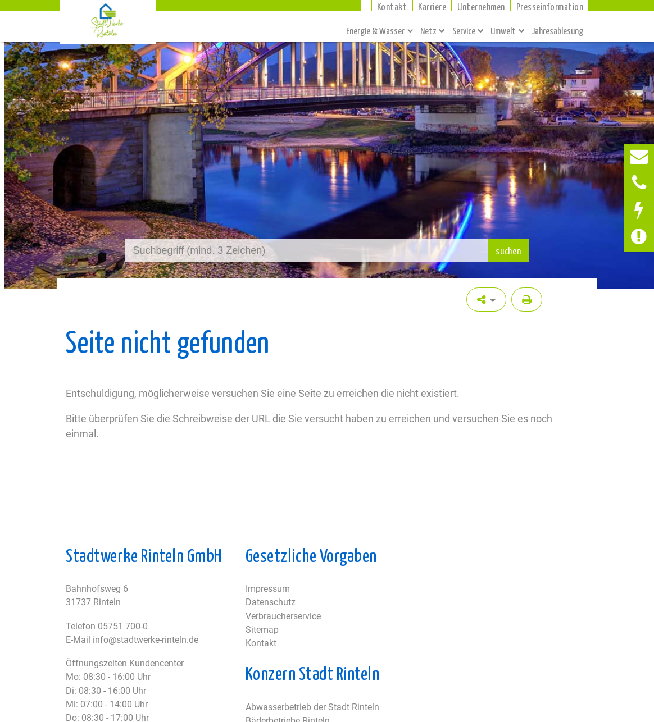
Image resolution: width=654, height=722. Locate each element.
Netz (428, 30)
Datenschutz (271, 602)
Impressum (268, 588)
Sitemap (262, 629)
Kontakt (261, 643)
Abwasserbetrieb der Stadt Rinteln (312, 707)
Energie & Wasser (375, 30)
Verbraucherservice (283, 616)
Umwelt (503, 30)
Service (463, 30)
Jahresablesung (557, 30)
